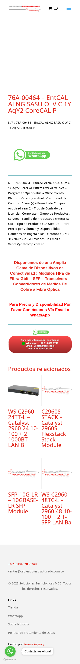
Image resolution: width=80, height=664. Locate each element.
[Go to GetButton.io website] (10, 659)
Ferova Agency (34, 644)
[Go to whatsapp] (10, 651)
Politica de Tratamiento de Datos (31, 633)
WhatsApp (15, 616)
